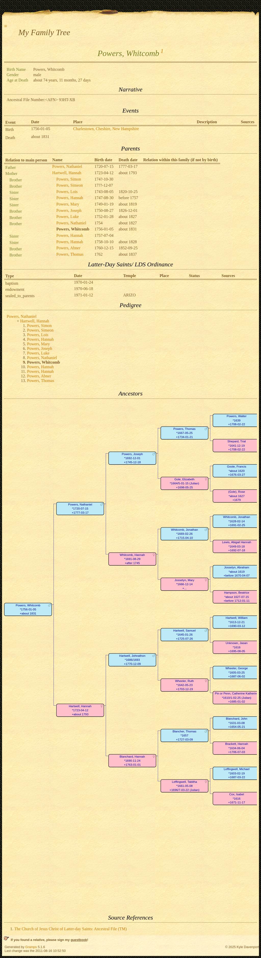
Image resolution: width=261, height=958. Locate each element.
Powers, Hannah (69, 198)
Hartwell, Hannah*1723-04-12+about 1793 (80, 710)
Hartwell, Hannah (66, 173)
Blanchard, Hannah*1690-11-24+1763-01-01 (132, 761)
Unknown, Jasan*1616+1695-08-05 (236, 647)
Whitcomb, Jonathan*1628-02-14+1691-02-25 (236, 521)
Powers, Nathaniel (67, 166)
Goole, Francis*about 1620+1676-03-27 (236, 470)
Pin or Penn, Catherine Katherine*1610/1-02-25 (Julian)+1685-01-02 (236, 697)
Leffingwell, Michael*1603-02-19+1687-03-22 (237, 773)
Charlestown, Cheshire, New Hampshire (106, 129)
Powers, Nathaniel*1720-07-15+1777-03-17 (80, 508)
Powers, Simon (68, 179)
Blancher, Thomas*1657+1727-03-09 (184, 735)
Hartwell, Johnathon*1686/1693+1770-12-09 (132, 660)
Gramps (31, 947)
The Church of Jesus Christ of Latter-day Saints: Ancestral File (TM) (70, 929)
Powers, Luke (67, 216)
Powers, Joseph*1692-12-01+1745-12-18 (132, 458)
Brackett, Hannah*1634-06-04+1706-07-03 (236, 748)
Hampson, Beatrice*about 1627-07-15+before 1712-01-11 (237, 597)
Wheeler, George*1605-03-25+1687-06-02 (236, 672)
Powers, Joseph (69, 210)
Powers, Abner (68, 248)
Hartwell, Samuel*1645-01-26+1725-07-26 (184, 634)
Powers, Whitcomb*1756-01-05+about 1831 (28, 609)
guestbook (79, 940)
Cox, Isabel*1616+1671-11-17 (236, 798)
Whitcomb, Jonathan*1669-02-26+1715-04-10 (184, 534)
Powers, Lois (67, 191)
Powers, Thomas (69, 254)
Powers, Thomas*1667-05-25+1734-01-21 (184, 433)
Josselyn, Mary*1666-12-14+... (184, 584)
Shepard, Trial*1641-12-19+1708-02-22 (236, 445)
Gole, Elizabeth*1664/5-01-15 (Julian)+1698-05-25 (184, 483)
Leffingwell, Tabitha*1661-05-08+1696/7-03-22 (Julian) (184, 786)
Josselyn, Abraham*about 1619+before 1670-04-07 (237, 571)
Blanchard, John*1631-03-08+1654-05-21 (236, 723)
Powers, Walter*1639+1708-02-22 (236, 420)
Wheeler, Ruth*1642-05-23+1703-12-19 (184, 685)
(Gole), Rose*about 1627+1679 (236, 496)
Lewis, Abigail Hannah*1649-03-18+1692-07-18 (236, 546)
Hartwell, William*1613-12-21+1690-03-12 (236, 622)
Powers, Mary (67, 204)
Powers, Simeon (69, 185)
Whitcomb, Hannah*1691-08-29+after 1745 (132, 559)
